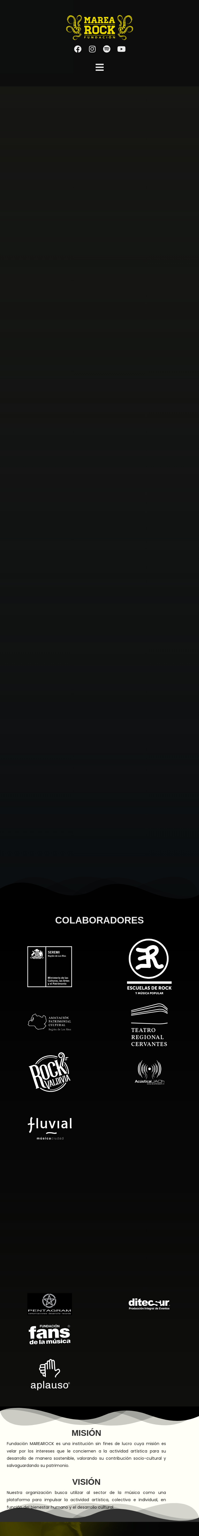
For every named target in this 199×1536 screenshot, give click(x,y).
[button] (100, 67)
